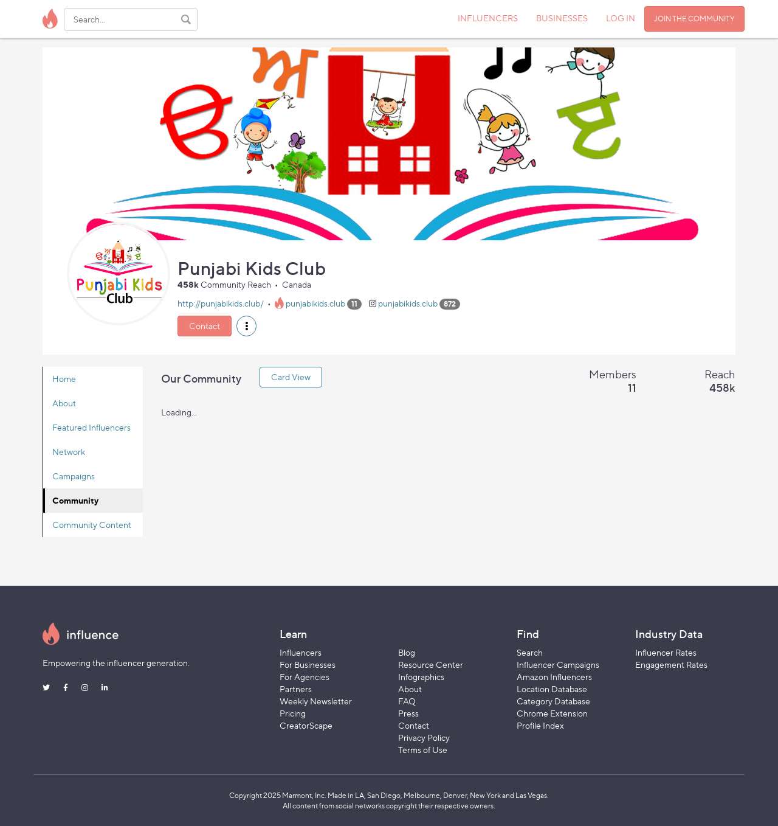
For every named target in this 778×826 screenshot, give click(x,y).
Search (530, 652)
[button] (246, 326)
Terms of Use (422, 749)
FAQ (407, 701)
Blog (406, 652)
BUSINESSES (562, 18)
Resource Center (430, 664)
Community (75, 500)
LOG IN (620, 18)
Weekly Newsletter (316, 701)
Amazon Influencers (554, 677)
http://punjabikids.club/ (220, 303)
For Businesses (308, 664)
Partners (296, 689)
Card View (291, 377)
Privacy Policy (424, 737)
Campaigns (73, 476)
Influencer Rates (666, 652)
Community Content (91, 524)
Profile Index (540, 725)
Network (68, 451)
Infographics (421, 677)
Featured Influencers (91, 427)
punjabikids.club (315, 303)
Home (64, 378)
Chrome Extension (552, 713)
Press (408, 713)
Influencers (301, 652)
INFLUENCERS (488, 18)
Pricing (293, 713)
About (64, 403)
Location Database (552, 689)
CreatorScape (306, 725)
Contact (204, 326)
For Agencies (304, 677)
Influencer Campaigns (558, 664)
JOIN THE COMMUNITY (694, 18)
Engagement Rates (671, 664)
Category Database (553, 701)
